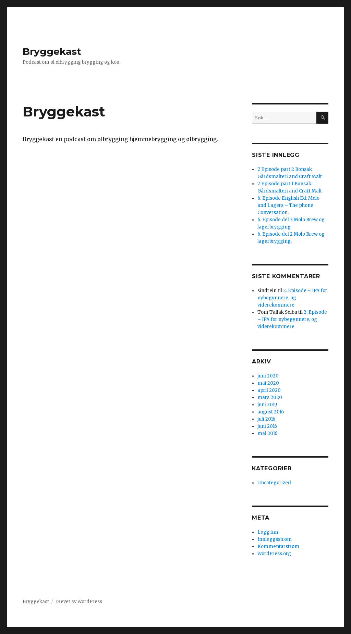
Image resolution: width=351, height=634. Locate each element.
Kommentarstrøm (278, 546)
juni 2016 (267, 426)
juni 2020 (268, 376)
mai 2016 (267, 433)
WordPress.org (274, 554)
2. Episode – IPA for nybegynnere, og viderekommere (292, 298)
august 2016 (270, 412)
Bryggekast (52, 51)
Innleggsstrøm (274, 539)
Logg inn (267, 532)
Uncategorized (274, 483)
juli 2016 (266, 419)
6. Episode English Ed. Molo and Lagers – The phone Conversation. (288, 205)
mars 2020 (269, 397)
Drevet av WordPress (78, 602)
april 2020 (269, 390)
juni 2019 (267, 405)
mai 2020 (268, 383)
